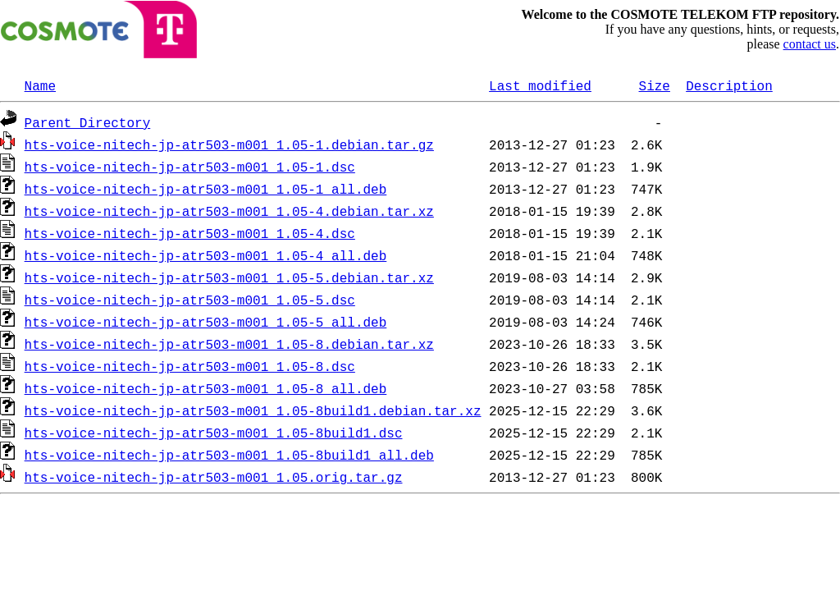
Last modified (540, 85)
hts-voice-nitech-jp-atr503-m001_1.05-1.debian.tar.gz (229, 144)
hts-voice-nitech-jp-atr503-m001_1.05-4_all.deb (206, 255)
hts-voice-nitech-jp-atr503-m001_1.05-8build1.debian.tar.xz (253, 410)
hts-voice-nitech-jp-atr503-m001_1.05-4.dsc (190, 233)
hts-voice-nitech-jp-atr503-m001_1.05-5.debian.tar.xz (229, 277)
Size (653, 85)
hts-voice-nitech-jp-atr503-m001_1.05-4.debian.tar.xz (229, 211)
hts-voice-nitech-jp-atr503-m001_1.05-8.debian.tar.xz (229, 344)
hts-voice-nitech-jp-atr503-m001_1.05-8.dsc (190, 366)
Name (40, 85)
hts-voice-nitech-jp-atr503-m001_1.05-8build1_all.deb (229, 455)
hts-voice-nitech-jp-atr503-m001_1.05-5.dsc (190, 300)
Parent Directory (88, 122)
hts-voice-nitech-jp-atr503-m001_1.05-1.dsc (190, 167)
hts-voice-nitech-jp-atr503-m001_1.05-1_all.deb (206, 189)
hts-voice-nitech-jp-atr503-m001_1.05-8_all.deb (206, 388)
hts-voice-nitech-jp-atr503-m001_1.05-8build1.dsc (214, 433)
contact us (809, 44)
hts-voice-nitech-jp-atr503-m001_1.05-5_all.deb (206, 322)
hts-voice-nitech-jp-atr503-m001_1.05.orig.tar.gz (214, 477)
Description (729, 85)
